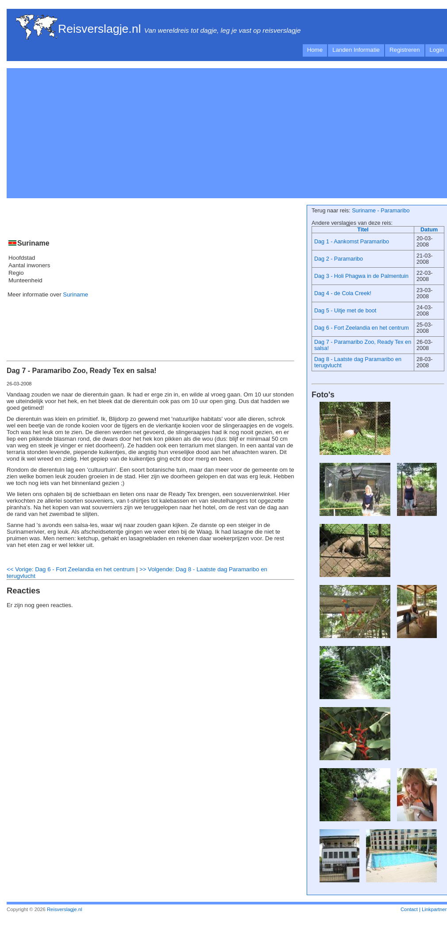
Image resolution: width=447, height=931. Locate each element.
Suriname (75, 294)
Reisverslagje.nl (99, 28)
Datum (429, 230)
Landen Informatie (356, 49)
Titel (363, 230)
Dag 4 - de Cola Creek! (342, 293)
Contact (409, 909)
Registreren (404, 49)
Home (315, 49)
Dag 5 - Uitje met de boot (345, 311)
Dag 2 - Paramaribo (338, 259)
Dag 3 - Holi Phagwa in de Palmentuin (361, 276)
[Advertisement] (119, 132)
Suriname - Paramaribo (380, 211)
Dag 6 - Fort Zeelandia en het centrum (361, 328)
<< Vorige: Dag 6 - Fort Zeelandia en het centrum (71, 569)
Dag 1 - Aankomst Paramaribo (351, 242)
